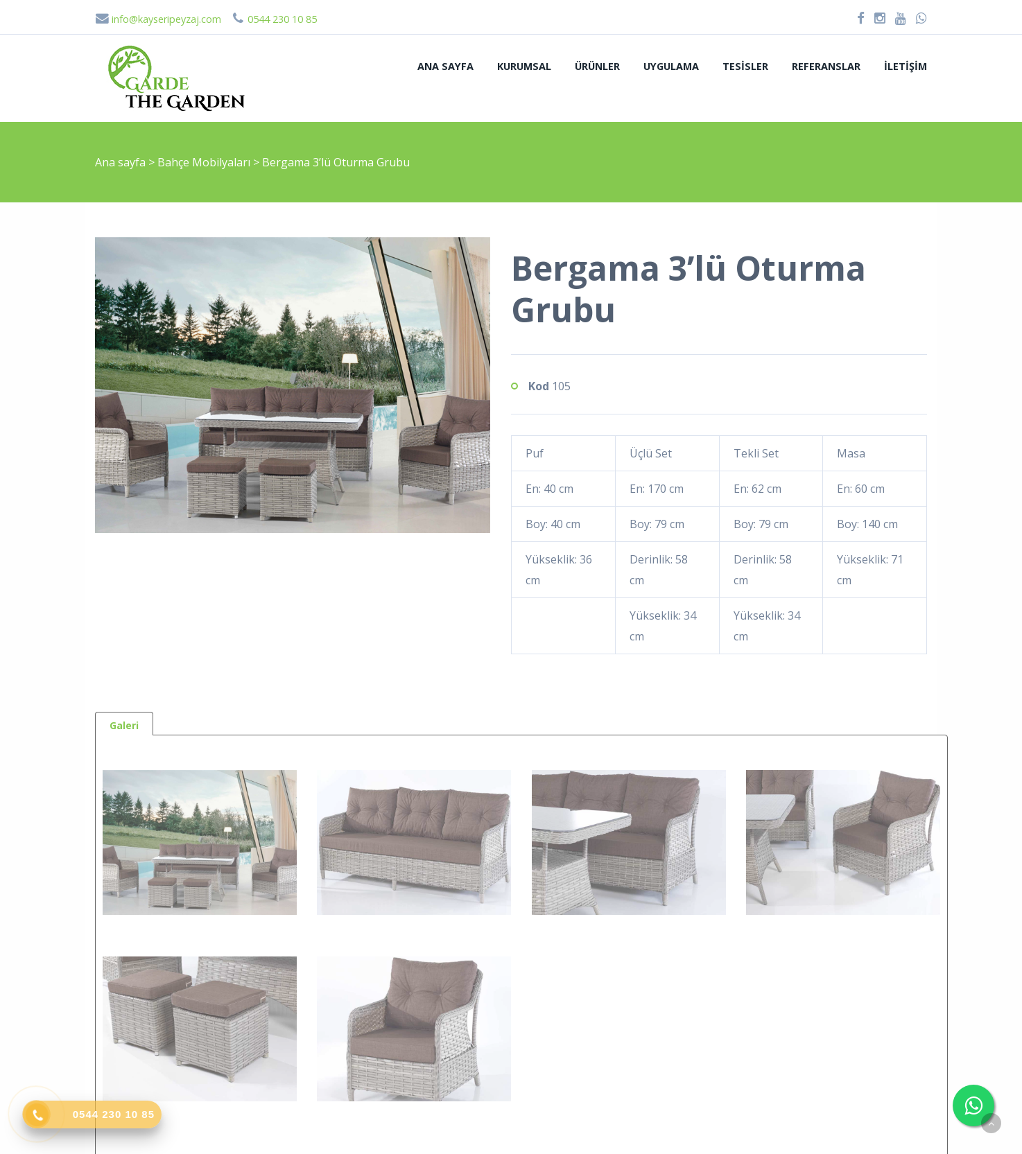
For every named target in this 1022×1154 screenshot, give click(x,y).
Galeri (124, 725)
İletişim (905, 66)
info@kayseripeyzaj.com (158, 19)
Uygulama (671, 66)
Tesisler (745, 66)
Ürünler (597, 66)
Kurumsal (524, 66)
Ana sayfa (445, 66)
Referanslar (826, 66)
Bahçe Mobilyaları (205, 162)
